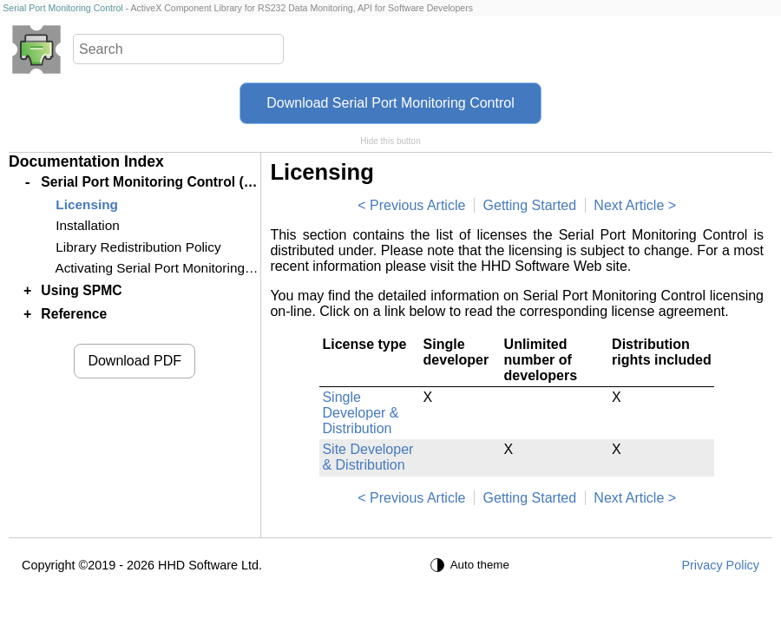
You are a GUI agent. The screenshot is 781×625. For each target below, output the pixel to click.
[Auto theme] (472, 565)
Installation (87, 225)
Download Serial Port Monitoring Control (390, 102)
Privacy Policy (720, 565)
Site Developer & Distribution (367, 457)
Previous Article (417, 205)
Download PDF (134, 360)
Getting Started (530, 205)
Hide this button (390, 141)
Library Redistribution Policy (138, 247)
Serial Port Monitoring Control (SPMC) (164, 181)
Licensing (87, 204)
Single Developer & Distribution (360, 413)
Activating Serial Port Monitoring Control (173, 267)
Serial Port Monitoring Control (62, 8)
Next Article (629, 205)
